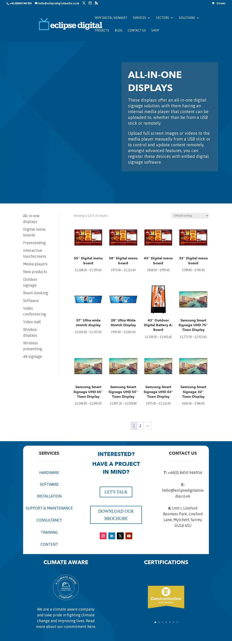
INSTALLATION (49, 496)
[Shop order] (190, 216)
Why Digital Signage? (111, 17)
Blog (118, 30)
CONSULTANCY (49, 520)
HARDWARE (49, 472)
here (91, 626)
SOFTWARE (49, 484)
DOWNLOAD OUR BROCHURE (116, 515)
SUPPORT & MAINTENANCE (49, 508)
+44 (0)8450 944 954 (20, 3)
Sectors (162, 17)
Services (139, 17)
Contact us (137, 30)
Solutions (187, 17)
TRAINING (49, 532)
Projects (102, 30)
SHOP (155, 30)
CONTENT (49, 544)
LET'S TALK (116, 492)
